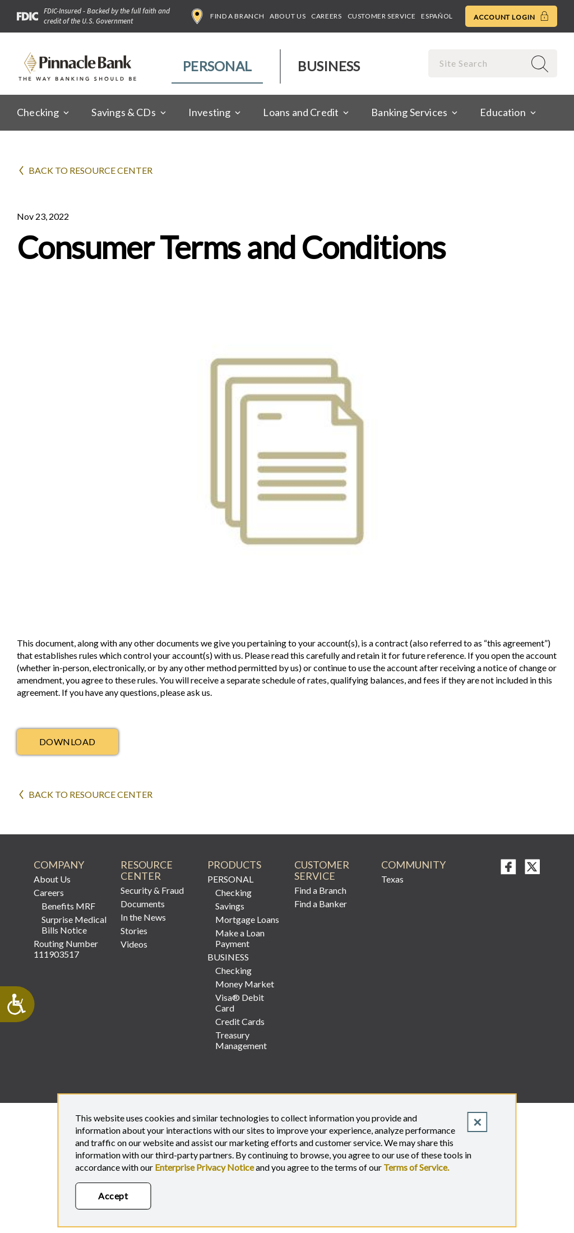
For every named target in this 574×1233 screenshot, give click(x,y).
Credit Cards (240, 1021)
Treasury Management (241, 1040)
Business (329, 66)
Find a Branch (228, 16)
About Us (287, 16)
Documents (143, 903)
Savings (229, 905)
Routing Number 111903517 (66, 948)
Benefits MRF (68, 905)
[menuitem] (218, 66)
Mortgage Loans (247, 919)
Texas (392, 879)
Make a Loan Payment (240, 938)
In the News (143, 917)
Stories (134, 930)
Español (436, 16)
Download (67, 741)
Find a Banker (320, 903)
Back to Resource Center (90, 170)
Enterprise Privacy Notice (204, 1167)
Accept (113, 1195)
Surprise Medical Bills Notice (74, 924)
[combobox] (477, 63)
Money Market (244, 983)
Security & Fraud (152, 890)
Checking (233, 892)
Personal (217, 66)
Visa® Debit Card (239, 1002)
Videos (134, 944)
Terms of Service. (416, 1167)
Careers (326, 16)
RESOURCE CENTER (147, 870)
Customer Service (382, 16)
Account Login (511, 16)
